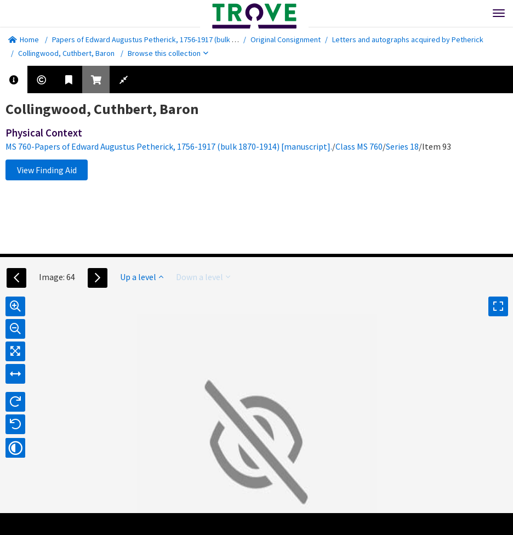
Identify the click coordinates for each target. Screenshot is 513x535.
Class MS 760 (359, 146)
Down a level (203, 276)
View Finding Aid (47, 169)
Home (23, 39)
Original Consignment (285, 39)
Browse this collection (168, 53)
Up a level (141, 276)
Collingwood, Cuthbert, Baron (66, 53)
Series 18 (402, 146)
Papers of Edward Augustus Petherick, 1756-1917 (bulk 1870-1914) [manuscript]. (181, 39)
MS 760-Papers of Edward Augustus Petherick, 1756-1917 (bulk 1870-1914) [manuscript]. (168, 146)
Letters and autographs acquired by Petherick (407, 39)
